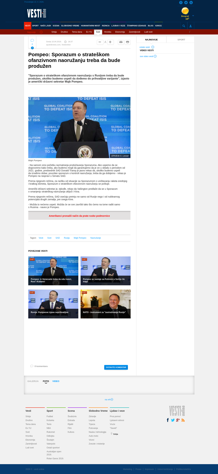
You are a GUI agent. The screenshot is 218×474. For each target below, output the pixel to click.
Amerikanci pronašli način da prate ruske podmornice (79, 215)
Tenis (49, 424)
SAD (58, 238)
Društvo (64, 32)
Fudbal (50, 416)
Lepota (92, 420)
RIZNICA (106, 26)
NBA (49, 428)
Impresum (149, 469)
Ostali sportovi (53, 447)
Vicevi (91, 440)
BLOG (150, 26)
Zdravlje (92, 416)
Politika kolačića (183, 469)
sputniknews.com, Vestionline (58, 45)
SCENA (56, 26)
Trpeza (92, 424)
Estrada (71, 420)
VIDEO (55, 381)
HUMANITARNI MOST (90, 26)
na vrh (109, 399)
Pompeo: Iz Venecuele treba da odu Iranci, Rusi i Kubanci (51, 280)
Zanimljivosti (134, 32)
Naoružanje (95, 238)
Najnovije (35, 32)
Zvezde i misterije (97, 444)
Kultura (71, 432)
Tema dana (77, 32)
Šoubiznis (72, 416)
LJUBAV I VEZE (118, 26)
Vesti (41, 238)
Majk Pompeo (80, 238)
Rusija (66, 238)
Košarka (50, 420)
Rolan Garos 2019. (55, 458)
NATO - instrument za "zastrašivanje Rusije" (104, 312)
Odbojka (50, 436)
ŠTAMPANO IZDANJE (136, 26)
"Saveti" (113, 428)
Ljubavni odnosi (117, 420)
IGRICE (158, 26)
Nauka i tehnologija (97, 432)
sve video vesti (148, 56)
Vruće (112, 424)
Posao (138, 469)
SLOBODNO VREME (70, 26)
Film (70, 428)
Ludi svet (148, 32)
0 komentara (39, 367)
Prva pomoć (115, 416)
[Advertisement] (79, 341)
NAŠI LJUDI (46, 26)
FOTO (46, 381)
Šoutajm (50, 440)
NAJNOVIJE (151, 39)
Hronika (107, 32)
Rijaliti (70, 424)
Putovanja (93, 428)
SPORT (35, 26)
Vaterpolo (51, 444)
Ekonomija (120, 32)
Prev (26, 386)
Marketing (127, 469)
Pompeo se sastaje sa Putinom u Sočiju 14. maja (104, 280)
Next (193, 386)
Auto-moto (93, 436)
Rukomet (51, 432)
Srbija (54, 32)
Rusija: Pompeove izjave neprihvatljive (49, 312)
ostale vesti (146, 47)
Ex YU (89, 32)
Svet (98, 32)
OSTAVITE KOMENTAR (116, 367)
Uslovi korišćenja (165, 469)
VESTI (27, 26)
